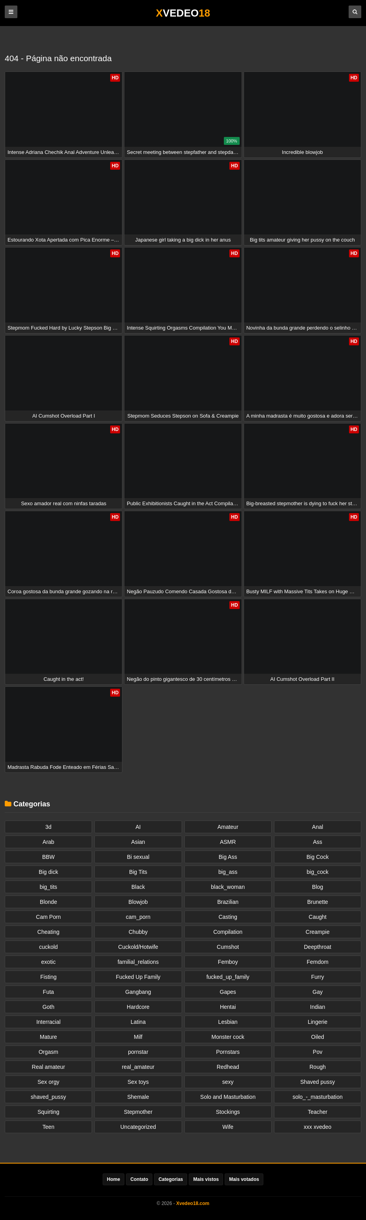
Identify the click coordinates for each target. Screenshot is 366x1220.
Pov (317, 1052)
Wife (227, 1127)
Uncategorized (138, 1127)
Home (113, 1179)
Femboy (228, 962)
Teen (48, 1127)
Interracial (48, 1022)
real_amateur (138, 1067)
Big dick (48, 872)
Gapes (228, 992)
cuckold (48, 947)
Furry (317, 977)
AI (138, 827)
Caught (318, 917)
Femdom (317, 962)
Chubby (138, 932)
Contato (139, 1179)
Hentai (228, 1007)
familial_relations (138, 962)
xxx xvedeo (317, 1127)
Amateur (228, 827)
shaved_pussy (48, 1097)
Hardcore (138, 1007)
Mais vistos (206, 1179)
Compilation (227, 932)
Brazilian (227, 902)
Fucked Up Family (138, 977)
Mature (48, 1037)
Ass (317, 842)
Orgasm (48, 1052)
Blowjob (138, 902)
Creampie (318, 932)
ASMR (228, 842)
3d (48, 827)
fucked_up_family (228, 977)
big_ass (227, 872)
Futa (48, 992)
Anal (317, 827)
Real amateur (48, 1067)
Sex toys (138, 1082)
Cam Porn (48, 917)
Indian (317, 1007)
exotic (48, 962)
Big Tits (138, 872)
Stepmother (138, 1112)
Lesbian (228, 1022)
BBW (48, 857)
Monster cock (228, 1037)
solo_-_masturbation (318, 1097)
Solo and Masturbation (227, 1097)
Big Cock (317, 857)
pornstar (138, 1052)
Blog (317, 887)
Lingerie (317, 1022)
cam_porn (138, 917)
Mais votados (244, 1179)
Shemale (138, 1097)
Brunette (317, 902)
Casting (227, 917)
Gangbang (138, 992)
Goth (48, 1007)
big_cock (317, 872)
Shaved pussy (317, 1082)
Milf (138, 1037)
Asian (138, 842)
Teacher (317, 1112)
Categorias (170, 1179)
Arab (48, 842)
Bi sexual (138, 857)
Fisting (48, 977)
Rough (318, 1067)
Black (138, 887)
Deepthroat (317, 947)
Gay (318, 992)
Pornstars (228, 1052)
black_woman (228, 887)
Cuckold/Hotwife (138, 947)
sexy (228, 1082)
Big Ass (228, 857)
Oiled (317, 1037)
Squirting (48, 1112)
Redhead (228, 1067)
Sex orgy (48, 1082)
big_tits (48, 887)
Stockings (228, 1112)
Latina (138, 1022)
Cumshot (228, 947)
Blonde (48, 902)
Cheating (49, 932)
